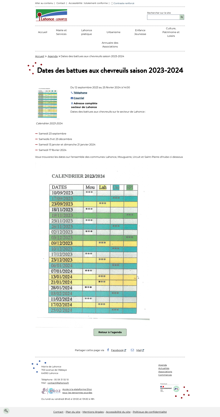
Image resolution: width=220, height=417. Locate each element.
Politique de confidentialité (150, 411)
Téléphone (78, 92)
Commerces (165, 374)
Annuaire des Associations (110, 44)
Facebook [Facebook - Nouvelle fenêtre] (115, 350)
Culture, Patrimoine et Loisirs (171, 32)
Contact (60, 3)
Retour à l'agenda (110, 332)
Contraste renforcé (124, 3)
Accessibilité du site (118, 411)
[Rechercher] (182, 17)
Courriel (77, 98)
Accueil (42, 32)
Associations (165, 371)
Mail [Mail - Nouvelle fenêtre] (136, 350)
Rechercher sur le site (159, 12)
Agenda (53, 56)
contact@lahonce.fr (58, 382)
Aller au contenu (44, 3)
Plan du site (73, 411)
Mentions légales (93, 411)
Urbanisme (113, 32)
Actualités (163, 368)
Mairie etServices (61, 32)
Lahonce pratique (86, 32)
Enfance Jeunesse (140, 32)
